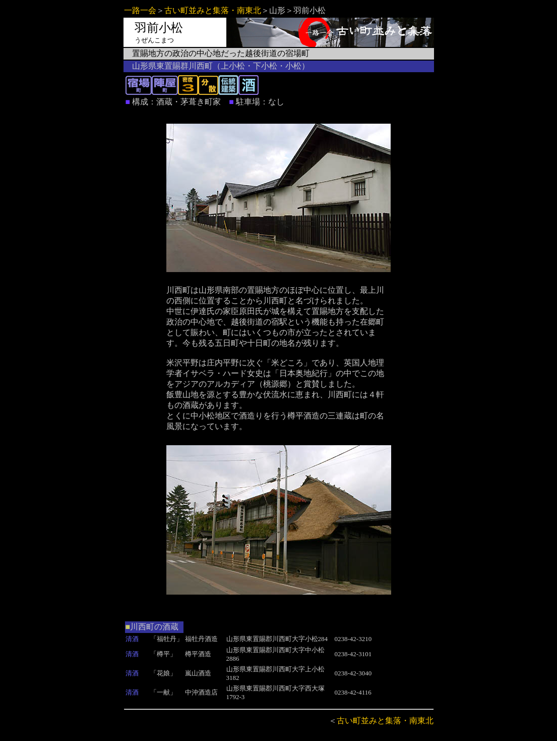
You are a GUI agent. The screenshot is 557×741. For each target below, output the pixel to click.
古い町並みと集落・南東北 (212, 10)
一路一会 (140, 10)
